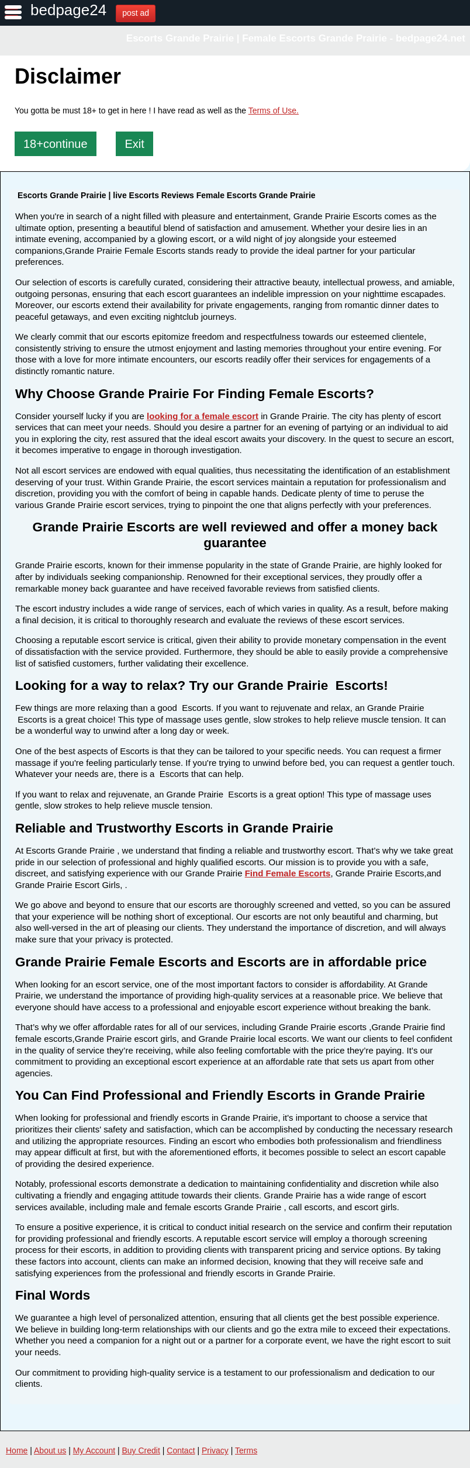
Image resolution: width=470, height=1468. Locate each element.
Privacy (215, 1450)
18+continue (55, 143)
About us (50, 1450)
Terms (246, 1450)
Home (16, 1450)
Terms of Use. (273, 110)
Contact (181, 1450)
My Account (94, 1450)
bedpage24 (68, 10)
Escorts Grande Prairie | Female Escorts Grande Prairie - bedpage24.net (295, 38)
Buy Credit (141, 1450)
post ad (135, 13)
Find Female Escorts (288, 873)
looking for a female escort (202, 416)
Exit (134, 143)
